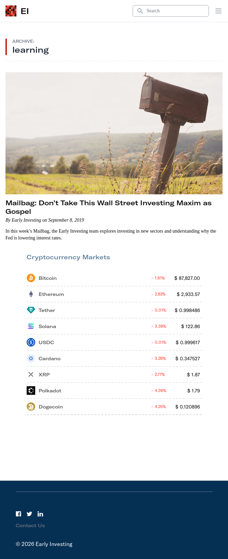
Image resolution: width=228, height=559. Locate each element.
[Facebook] (18, 514)
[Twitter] (29, 514)
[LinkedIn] (40, 514)
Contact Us (30, 525)
